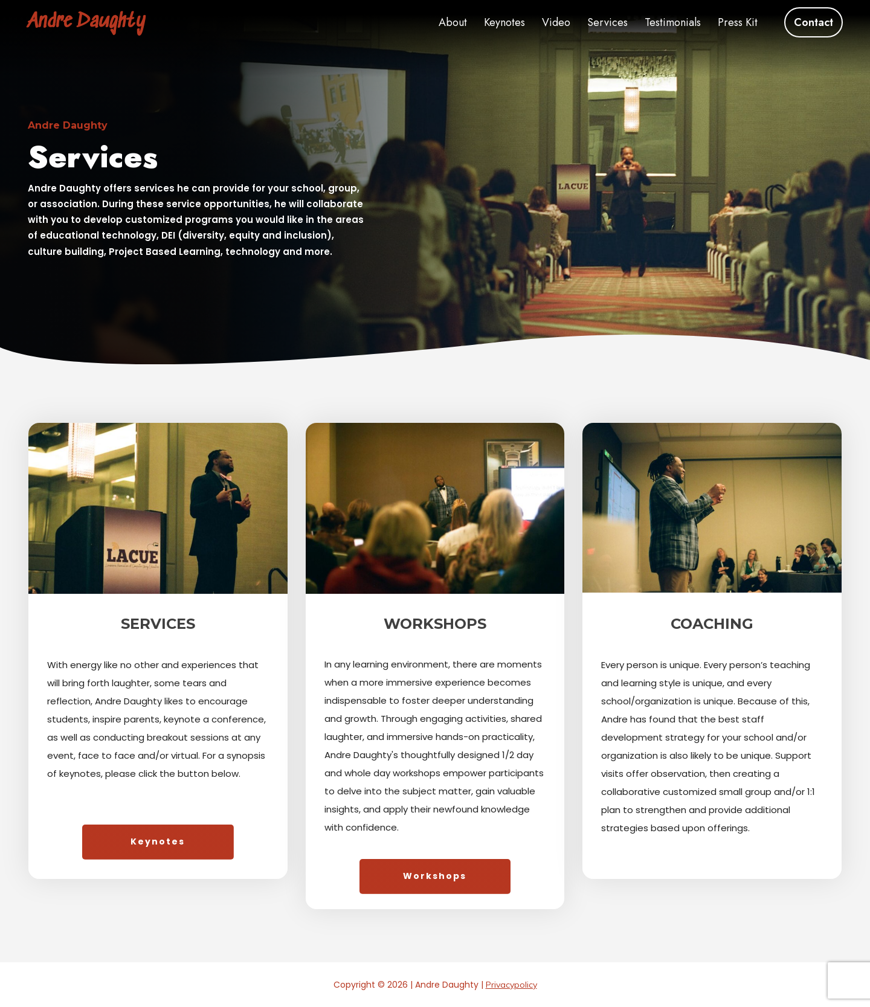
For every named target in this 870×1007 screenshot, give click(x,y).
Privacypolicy (511, 984)
